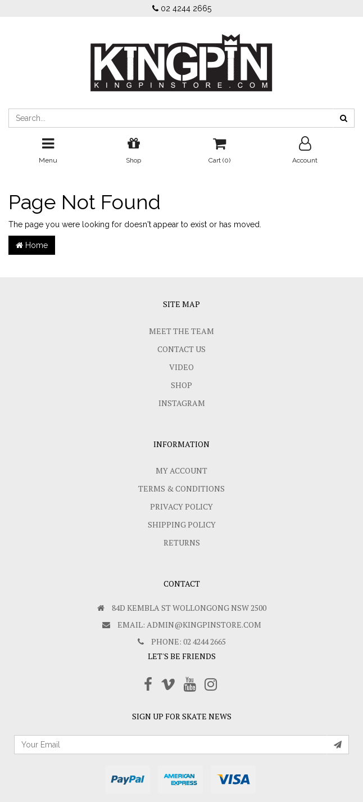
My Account (181, 470)
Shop (181, 385)
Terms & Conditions (181, 488)
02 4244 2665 (181, 8)
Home (32, 245)
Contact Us (181, 349)
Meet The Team (181, 331)
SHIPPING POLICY (182, 524)
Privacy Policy (181, 506)
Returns (182, 542)
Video (181, 367)
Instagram (181, 403)
